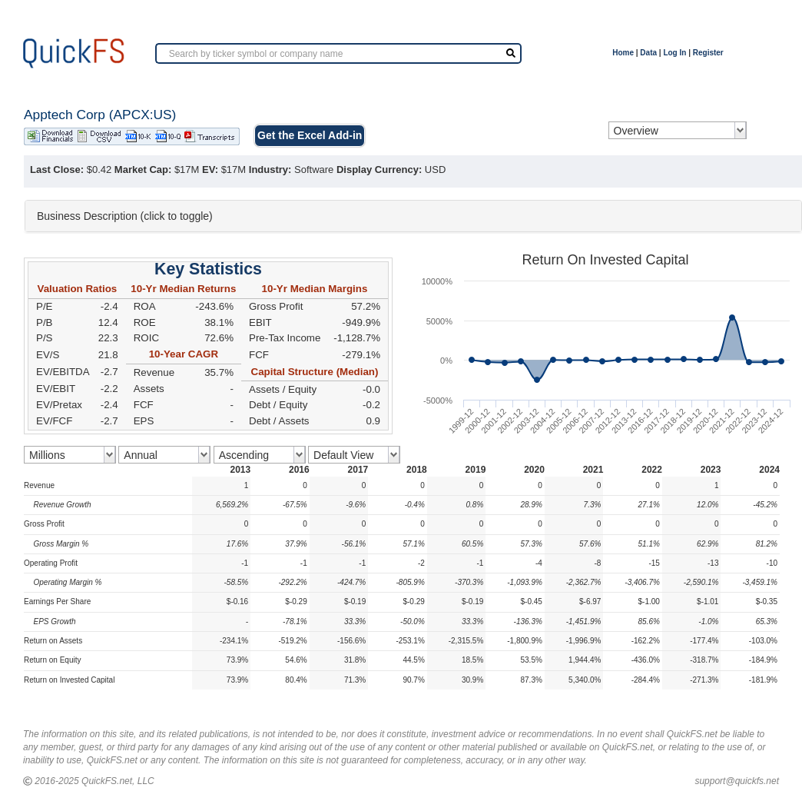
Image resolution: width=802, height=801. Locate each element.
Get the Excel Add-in (309, 135)
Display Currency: (379, 169)
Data (648, 52)
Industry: (270, 169)
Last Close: (57, 169)
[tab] (413, 216)
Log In (674, 52)
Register (708, 52)
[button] (413, 216)
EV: (210, 169)
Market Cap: (142, 169)
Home (623, 52)
